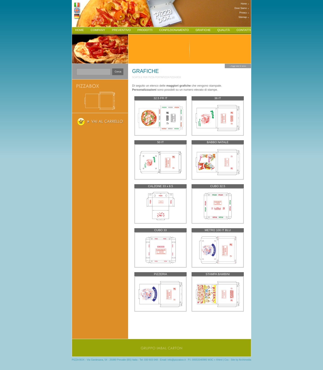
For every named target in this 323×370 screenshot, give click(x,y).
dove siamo (241, 8)
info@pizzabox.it (177, 359)
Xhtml (219, 359)
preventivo (121, 30)
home (244, 3)
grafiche (203, 30)
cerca (118, 71)
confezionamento (174, 30)
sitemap (242, 17)
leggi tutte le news (238, 66)
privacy (243, 12)
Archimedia (245, 359)
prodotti (145, 30)
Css (226, 359)
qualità (223, 30)
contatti (243, 30)
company (98, 30)
